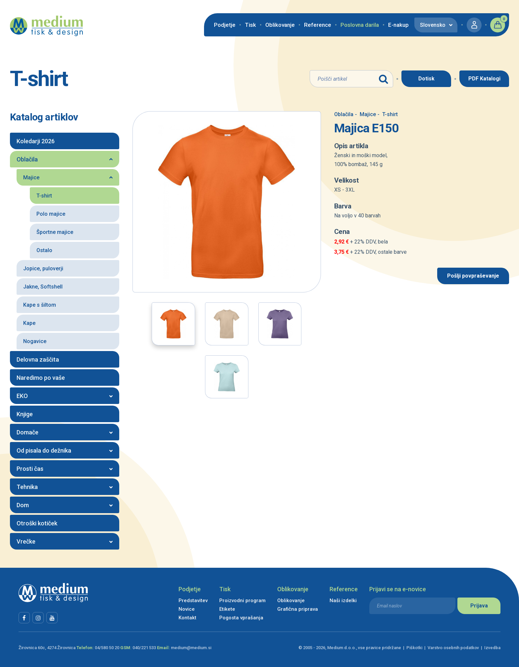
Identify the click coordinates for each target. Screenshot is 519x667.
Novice (187, 609)
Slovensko (432, 25)
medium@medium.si (191, 647)
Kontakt (187, 618)
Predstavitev (193, 600)
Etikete (227, 609)
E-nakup (398, 25)
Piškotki (414, 647)
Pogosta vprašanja (241, 618)
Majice (365, 114)
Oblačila (343, 114)
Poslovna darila (359, 25)
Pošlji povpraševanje (473, 276)
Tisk (250, 25)
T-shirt (388, 114)
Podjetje (224, 25)
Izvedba (492, 647)
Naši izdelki (343, 600)
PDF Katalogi (484, 78)
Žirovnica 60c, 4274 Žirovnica (47, 647)
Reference (317, 25)
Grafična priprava (297, 609)
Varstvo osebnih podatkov (453, 647)
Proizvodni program (242, 600)
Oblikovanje (280, 25)
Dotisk (426, 78)
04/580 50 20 (107, 647)
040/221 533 (144, 647)
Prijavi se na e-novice (397, 589)
